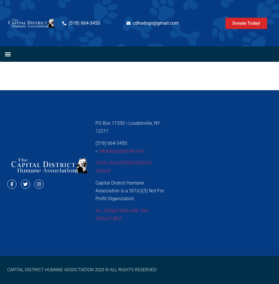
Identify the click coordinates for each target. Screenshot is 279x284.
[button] (7, 54)
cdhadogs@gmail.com (121, 151)
